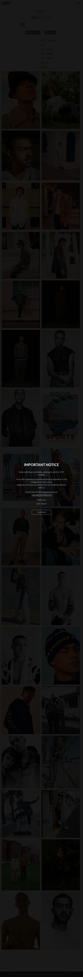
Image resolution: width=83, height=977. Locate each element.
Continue (42, 512)
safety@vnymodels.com (42, 495)
